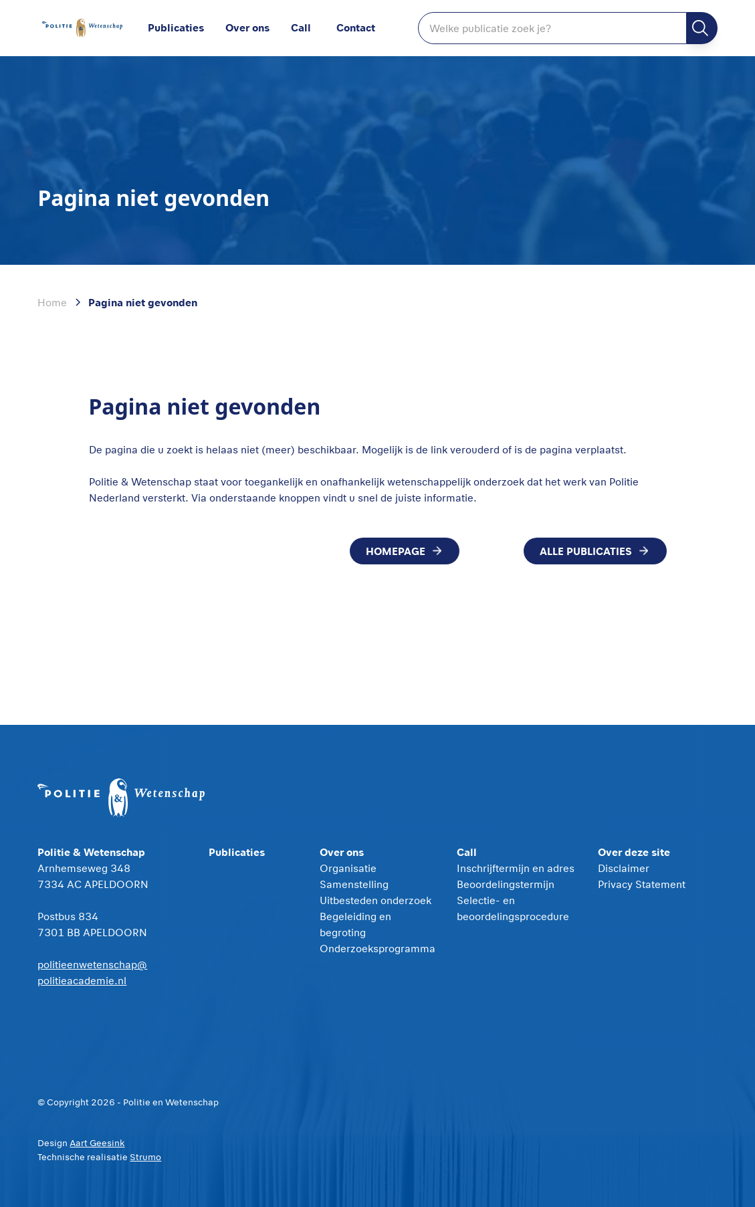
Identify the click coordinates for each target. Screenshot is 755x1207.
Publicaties (176, 27)
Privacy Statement (641, 884)
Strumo (145, 1156)
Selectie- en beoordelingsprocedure (513, 908)
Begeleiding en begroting (355, 924)
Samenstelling (354, 884)
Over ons (247, 27)
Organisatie (348, 868)
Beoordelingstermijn (505, 884)
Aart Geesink (97, 1142)
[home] (81, 28)
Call (301, 27)
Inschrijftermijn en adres (515, 868)
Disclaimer (623, 868)
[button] (258, 28)
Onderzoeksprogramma (377, 948)
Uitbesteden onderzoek (375, 900)
